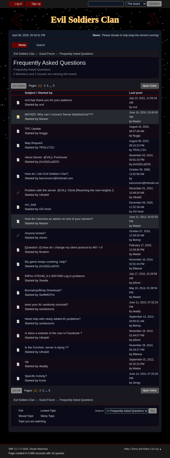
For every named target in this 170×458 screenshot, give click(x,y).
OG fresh (45, 209)
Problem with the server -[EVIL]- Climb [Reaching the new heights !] (69, 190)
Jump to (99, 410)
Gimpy (137, 382)
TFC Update (33, 128)
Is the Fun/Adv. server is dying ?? (47, 347)
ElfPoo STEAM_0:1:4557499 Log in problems (55, 276)
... (51, 85)
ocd (41, 104)
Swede (43, 280)
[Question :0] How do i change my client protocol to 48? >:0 (63, 247)
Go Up (16, 390)
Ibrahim (44, 252)
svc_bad (30, 204)
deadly (137, 311)
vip (27, 361)
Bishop (137, 239)
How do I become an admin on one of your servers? (59, 219)
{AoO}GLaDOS (49, 161)
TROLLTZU (46, 147)
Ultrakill (44, 194)
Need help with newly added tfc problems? (52, 319)
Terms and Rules (140, 449)
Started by (45, 92)
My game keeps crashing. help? (46, 261)
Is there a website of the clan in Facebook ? (53, 333)
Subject (30, 92)
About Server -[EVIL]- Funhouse (46, 157)
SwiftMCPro (47, 294)
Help (126, 449)
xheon (43, 237)
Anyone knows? (35, 233)
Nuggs (43, 133)
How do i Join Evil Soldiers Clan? (46, 173)
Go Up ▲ (157, 449)
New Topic (150, 86)
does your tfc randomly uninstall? (46, 304)
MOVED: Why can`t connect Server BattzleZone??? (59, 114)
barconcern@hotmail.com (56, 178)
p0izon (137, 282)
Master (43, 119)
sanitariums (46, 309)
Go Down (18, 86)
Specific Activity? (36, 376)
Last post (135, 92)
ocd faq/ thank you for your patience (48, 100)
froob (42, 380)
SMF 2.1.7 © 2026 (18, 449)
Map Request (33, 143)
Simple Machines (38, 449)
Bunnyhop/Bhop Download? (43, 290)
